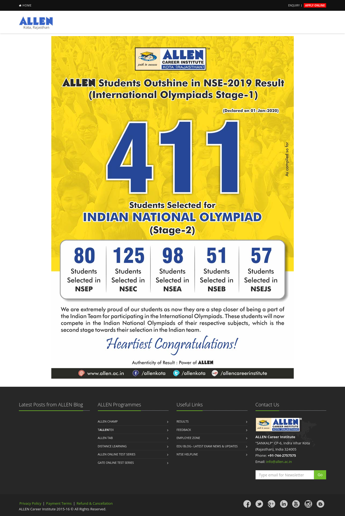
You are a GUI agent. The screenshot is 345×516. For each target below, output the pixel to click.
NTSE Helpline (187, 454)
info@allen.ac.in (279, 461)
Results (183, 421)
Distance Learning (112, 446)
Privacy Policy (30, 503)
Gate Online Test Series (116, 463)
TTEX (106, 430)
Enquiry (294, 5)
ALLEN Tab (105, 438)
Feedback (184, 430)
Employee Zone (188, 438)
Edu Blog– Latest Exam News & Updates (207, 446)
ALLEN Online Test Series (117, 454)
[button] (320, 474)
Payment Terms (59, 503)
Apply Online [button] (315, 5)
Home (27, 5)
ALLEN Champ (108, 421)
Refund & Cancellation (95, 503)
